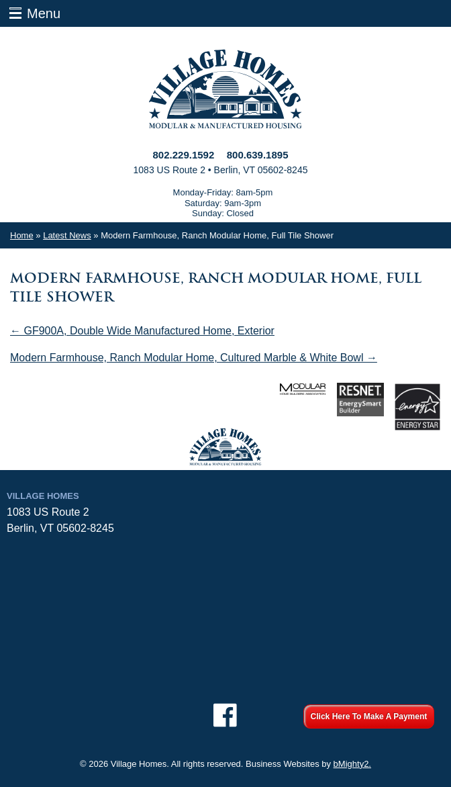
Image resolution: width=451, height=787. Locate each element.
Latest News (67, 235)
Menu (43, 13)
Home (22, 235)
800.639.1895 (258, 154)
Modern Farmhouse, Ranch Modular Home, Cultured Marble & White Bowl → (193, 357)
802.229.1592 (184, 154)
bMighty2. (352, 764)
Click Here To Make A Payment (369, 716)
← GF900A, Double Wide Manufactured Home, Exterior (142, 330)
